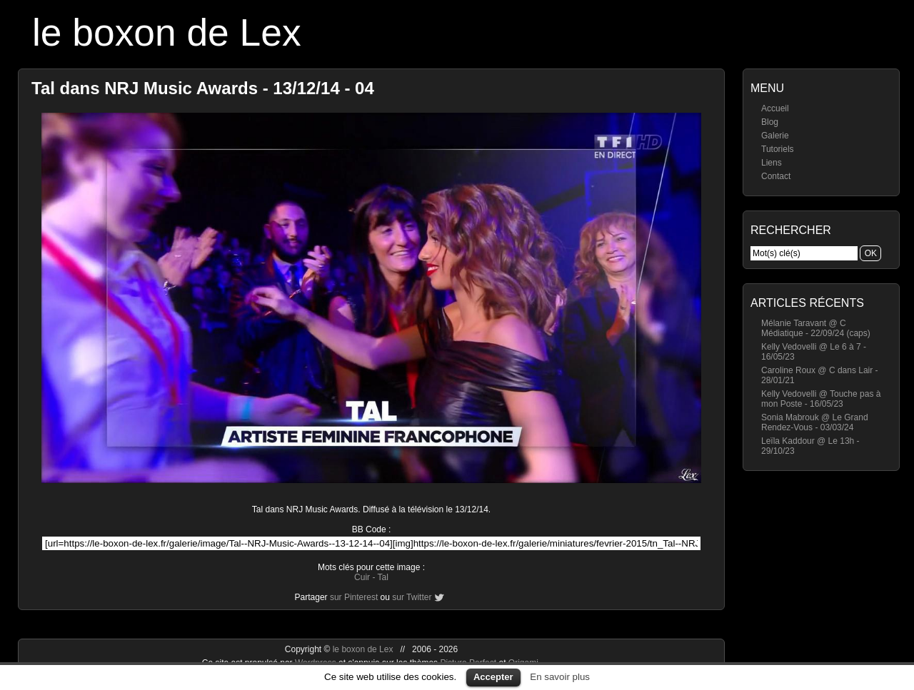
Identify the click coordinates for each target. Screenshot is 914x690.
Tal (383, 577)
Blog (769, 122)
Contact (775, 176)
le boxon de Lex (166, 32)
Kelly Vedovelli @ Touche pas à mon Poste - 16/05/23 (820, 399)
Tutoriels (777, 149)
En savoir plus (560, 676)
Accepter (493, 676)
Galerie (775, 136)
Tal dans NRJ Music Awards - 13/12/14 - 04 (202, 88)
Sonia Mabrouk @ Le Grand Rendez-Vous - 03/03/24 (814, 422)
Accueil (775, 108)
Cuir (362, 577)
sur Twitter (411, 597)
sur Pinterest (354, 597)
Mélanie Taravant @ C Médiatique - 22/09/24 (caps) (815, 328)
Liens (771, 163)
